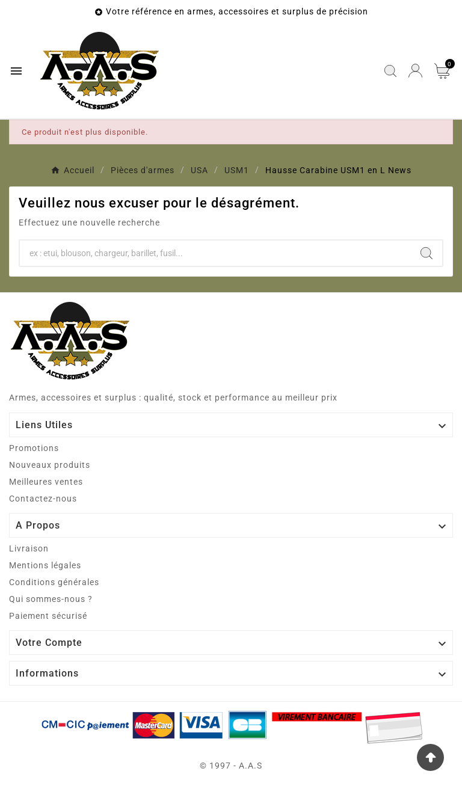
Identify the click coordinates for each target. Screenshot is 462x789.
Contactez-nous (43, 498)
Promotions (34, 448)
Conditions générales (54, 582)
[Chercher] (215, 253)
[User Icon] (415, 71)
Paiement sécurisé (48, 616)
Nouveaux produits (49, 465)
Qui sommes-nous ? (51, 599)
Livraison (29, 548)
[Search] (426, 253)
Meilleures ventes (46, 482)
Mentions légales (45, 565)
